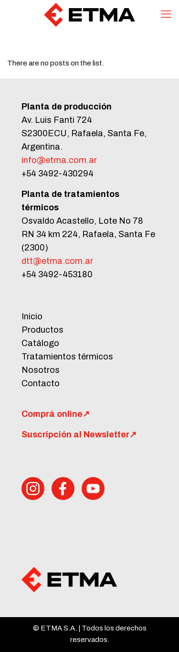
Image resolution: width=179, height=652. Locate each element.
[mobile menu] (166, 14)
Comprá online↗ (55, 414)
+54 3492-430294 (57, 173)
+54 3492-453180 (57, 274)
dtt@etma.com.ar (57, 261)
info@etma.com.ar (59, 160)
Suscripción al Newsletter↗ (79, 434)
